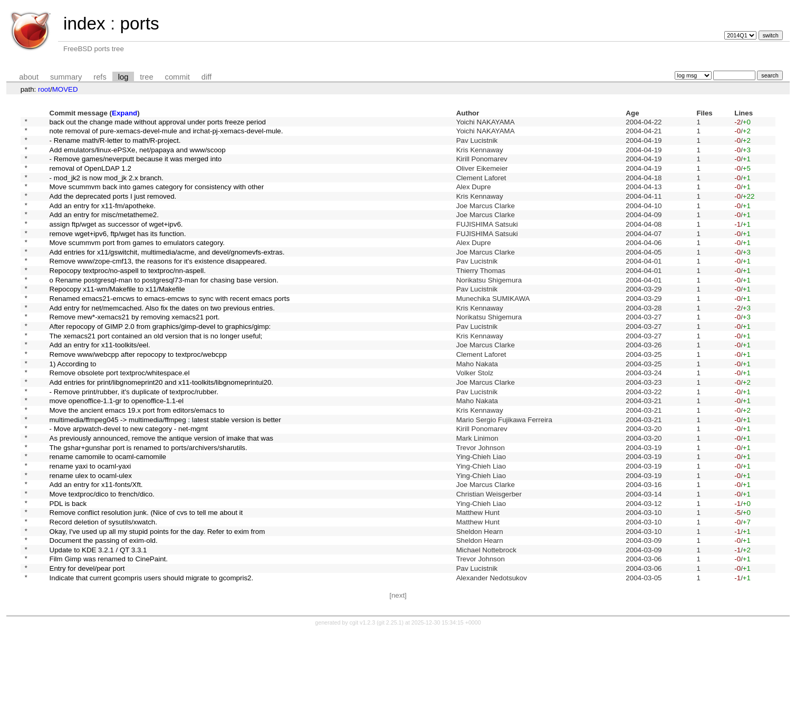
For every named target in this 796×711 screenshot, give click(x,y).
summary (66, 77)
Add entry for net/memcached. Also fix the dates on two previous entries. (162, 340)
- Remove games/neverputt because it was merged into (136, 166)
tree (146, 77)
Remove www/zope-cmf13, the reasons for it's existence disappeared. (158, 286)
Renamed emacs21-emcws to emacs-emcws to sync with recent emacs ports (170, 330)
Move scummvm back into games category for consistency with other (157, 199)
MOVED (65, 89)
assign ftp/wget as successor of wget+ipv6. (116, 242)
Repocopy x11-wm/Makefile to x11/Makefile (117, 319)
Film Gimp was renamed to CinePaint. (109, 634)
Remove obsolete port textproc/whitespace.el (120, 417)
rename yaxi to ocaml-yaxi (90, 525)
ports (139, 23)
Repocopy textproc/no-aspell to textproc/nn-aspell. (128, 297)
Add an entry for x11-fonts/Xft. (96, 547)
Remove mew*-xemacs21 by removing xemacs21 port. (135, 351)
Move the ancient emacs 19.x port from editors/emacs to (137, 460)
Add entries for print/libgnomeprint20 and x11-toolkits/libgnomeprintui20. (162, 428)
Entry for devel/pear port (87, 645)
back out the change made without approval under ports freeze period (158, 122)
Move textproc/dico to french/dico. (102, 558)
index (84, 23)
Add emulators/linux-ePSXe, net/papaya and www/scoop (138, 155)
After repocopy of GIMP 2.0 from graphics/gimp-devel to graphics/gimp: (160, 362)
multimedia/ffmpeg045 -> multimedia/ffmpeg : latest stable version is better (165, 471)
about (29, 77)
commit (177, 77)
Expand (124, 113)
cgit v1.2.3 (363, 701)
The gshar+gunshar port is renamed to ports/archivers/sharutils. (148, 504)
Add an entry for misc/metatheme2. (104, 232)
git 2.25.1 (390, 701)
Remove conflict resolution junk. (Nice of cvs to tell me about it (146, 580)
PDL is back (68, 569)
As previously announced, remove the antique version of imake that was (162, 492)
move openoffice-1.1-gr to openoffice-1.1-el (117, 449)
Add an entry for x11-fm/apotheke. (103, 221)
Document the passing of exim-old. (104, 613)
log (123, 77)
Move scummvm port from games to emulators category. (137, 264)
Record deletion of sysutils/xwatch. (103, 591)
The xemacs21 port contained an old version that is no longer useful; (156, 373)
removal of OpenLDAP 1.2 (90, 177)
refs (99, 77)
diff (207, 77)
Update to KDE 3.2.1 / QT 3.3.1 (98, 623)
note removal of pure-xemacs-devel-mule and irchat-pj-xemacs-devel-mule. (166, 134)
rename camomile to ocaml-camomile (108, 515)
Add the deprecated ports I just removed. (113, 209)
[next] (398, 674)
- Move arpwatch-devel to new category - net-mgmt (129, 482)
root (44, 89)
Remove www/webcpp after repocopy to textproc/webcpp (138, 395)
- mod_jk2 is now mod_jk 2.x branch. (107, 188)
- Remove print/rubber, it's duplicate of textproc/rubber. (134, 438)
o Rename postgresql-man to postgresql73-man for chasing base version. (164, 307)
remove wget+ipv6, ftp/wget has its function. (118, 253)
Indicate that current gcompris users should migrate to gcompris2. (152, 656)
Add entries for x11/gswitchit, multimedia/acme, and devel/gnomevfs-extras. (167, 275)
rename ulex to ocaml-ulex (91, 536)
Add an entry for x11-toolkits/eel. (100, 384)
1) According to (73, 406)
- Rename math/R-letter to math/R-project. (115, 144)
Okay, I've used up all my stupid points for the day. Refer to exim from (157, 602)
